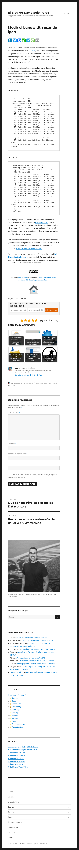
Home (10, 792)
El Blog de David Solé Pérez (28, 12)
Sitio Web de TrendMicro (18, 767)
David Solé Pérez (23, 277)
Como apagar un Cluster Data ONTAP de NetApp (35, 664)
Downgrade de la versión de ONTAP (30, 658)
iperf (9, 385)
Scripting (15, 710)
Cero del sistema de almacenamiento (32, 638)
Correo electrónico (17, 454)
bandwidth (52, 383)
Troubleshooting (18, 724)
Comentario (14, 413)
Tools (45, 383)
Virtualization (17, 727)
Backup (15, 698)
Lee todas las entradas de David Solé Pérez (28, 375)
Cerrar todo (22, 695)
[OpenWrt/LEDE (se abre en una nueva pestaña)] (41, 222)
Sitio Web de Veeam (16, 758)
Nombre (12, 444)
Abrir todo (12, 695)
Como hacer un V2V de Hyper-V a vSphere (38, 649)
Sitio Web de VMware (16, 756)
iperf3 (13, 385)
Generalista (16, 704)
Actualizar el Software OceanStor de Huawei (36, 661)
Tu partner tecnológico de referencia (23, 750)
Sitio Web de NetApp (16, 753)
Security (15, 712)
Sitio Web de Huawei (16, 761)
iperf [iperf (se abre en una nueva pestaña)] (33, 51)
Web (10, 464)
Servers (15, 715)
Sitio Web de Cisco (15, 764)
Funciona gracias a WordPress (37, 844)
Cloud (14, 701)
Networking (39, 383)
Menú (67, 14)
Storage (15, 718)
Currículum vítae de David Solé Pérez (23, 747)
